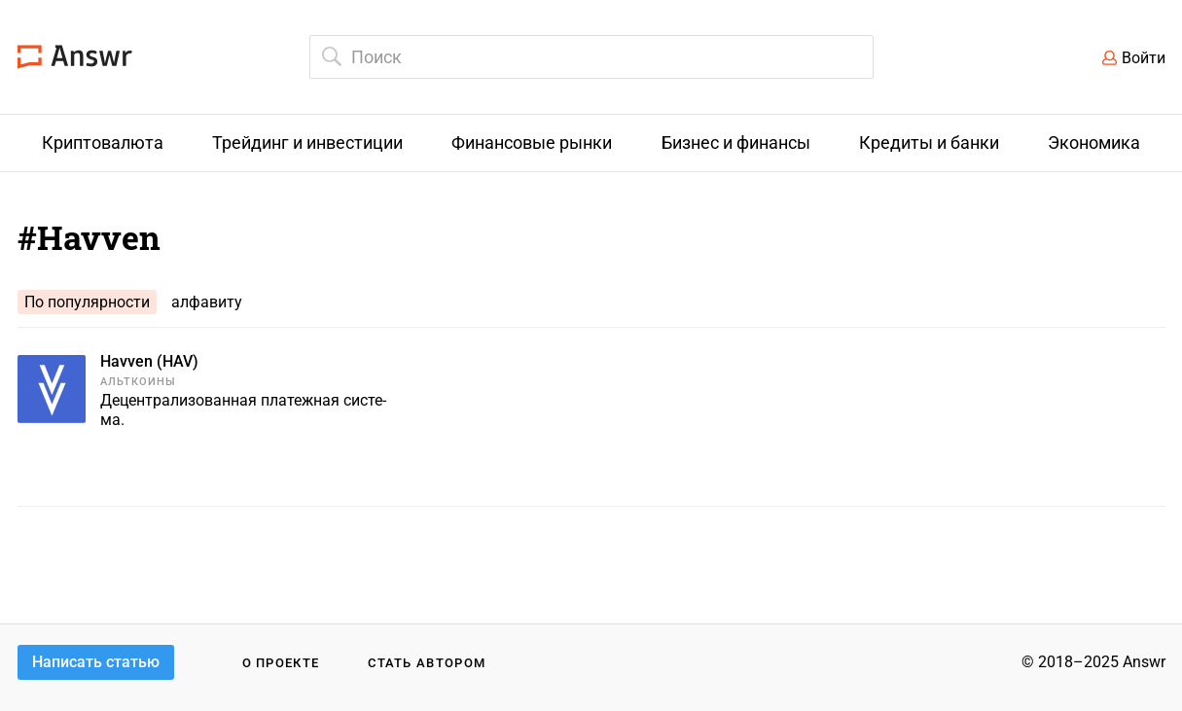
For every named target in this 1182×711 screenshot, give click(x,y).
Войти (1143, 58)
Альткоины (138, 381)
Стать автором (426, 663)
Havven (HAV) (149, 361)
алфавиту (206, 302)
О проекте (281, 663)
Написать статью (96, 662)
